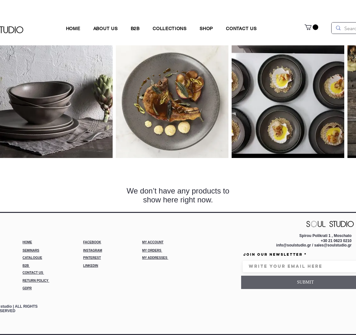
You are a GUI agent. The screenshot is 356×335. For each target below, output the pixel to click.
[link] (311, 27)
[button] (206, 28)
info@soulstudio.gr (293, 245)
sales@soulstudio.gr (333, 245)
